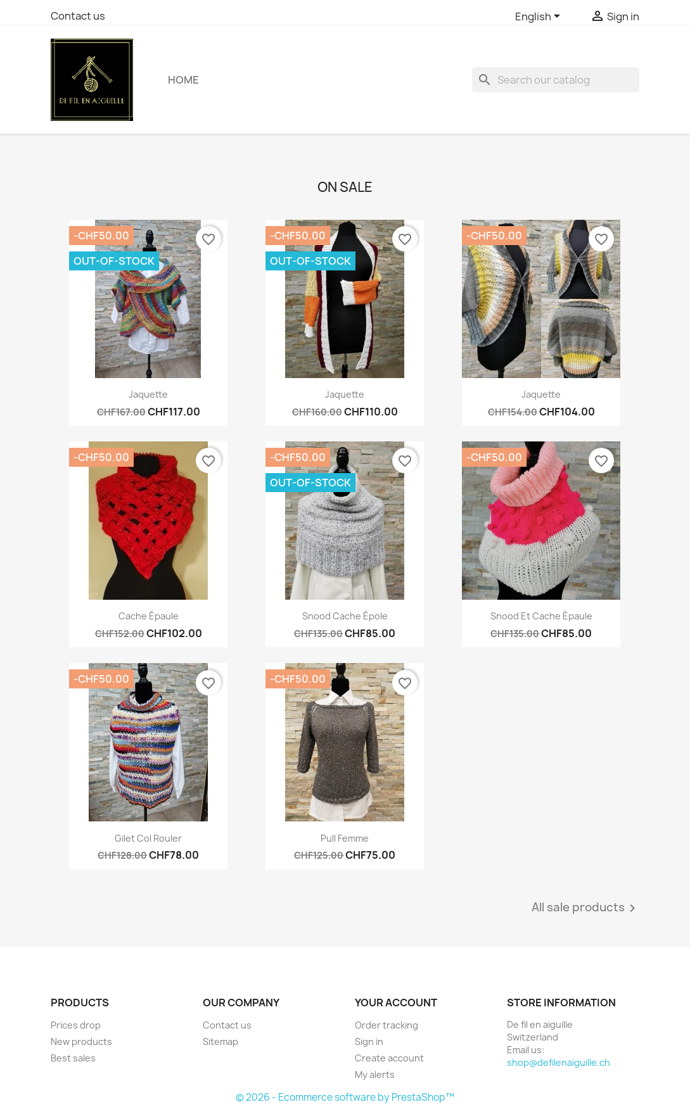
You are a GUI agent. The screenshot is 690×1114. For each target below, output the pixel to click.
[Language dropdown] (540, 17)
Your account (396, 1003)
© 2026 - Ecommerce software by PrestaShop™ (345, 1097)
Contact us (78, 16)
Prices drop (76, 1025)
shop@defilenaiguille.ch (558, 1062)
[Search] (555, 79)
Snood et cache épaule (541, 616)
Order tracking (386, 1025)
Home (183, 80)
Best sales (73, 1058)
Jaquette (148, 394)
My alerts (375, 1074)
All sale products (586, 908)
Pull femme (345, 838)
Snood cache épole (345, 616)
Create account (389, 1058)
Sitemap (220, 1041)
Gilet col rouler (148, 838)
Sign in (369, 1041)
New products (81, 1041)
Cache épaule (148, 616)
